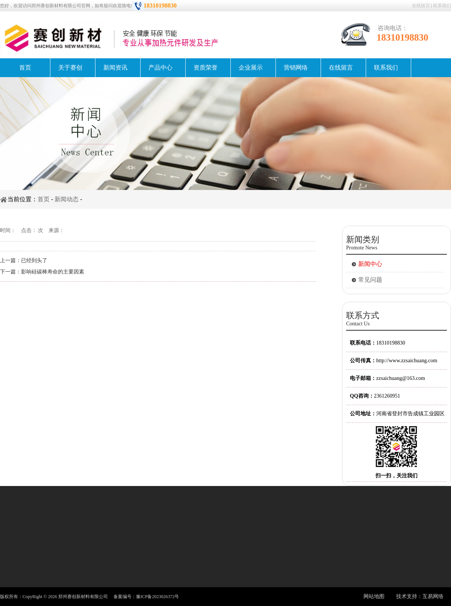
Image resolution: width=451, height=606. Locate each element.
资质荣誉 (206, 67)
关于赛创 (70, 67)
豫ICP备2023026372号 (157, 596)
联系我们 (442, 5)
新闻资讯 (115, 67)
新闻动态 (66, 199)
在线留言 (421, 5)
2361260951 (387, 396)
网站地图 (373, 596)
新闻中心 (370, 264)
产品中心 (160, 67)
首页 (25, 67)
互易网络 (432, 596)
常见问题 (370, 279)
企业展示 (251, 67)
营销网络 (296, 67)
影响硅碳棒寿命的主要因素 (52, 272)
